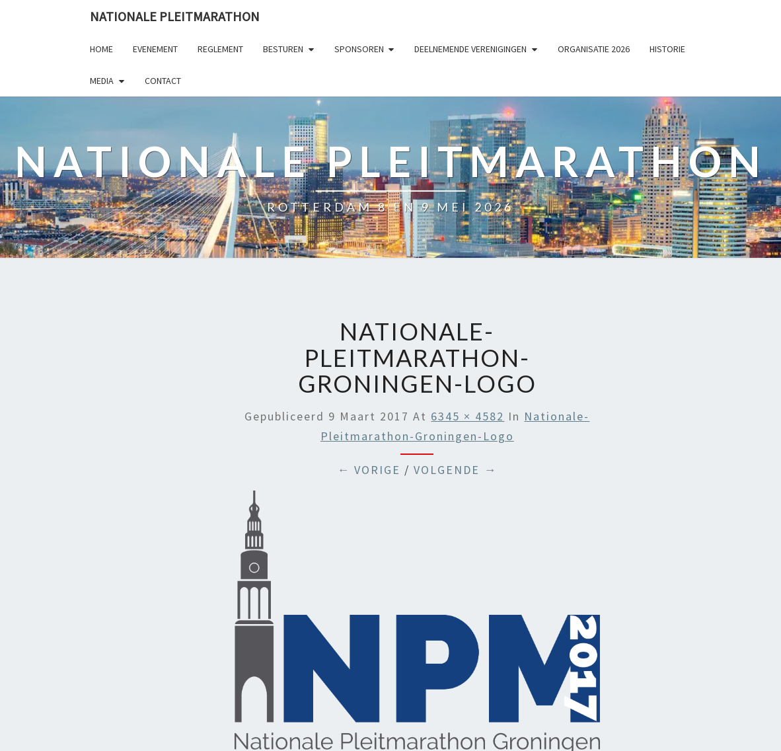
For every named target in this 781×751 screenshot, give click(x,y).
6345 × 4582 (467, 416)
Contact (163, 81)
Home (101, 49)
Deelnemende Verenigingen (470, 49)
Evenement (155, 49)
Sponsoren (359, 49)
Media (102, 81)
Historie (667, 49)
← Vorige (368, 469)
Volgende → (455, 469)
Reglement (220, 49)
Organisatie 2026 (594, 49)
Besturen (283, 49)
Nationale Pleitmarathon (175, 16)
